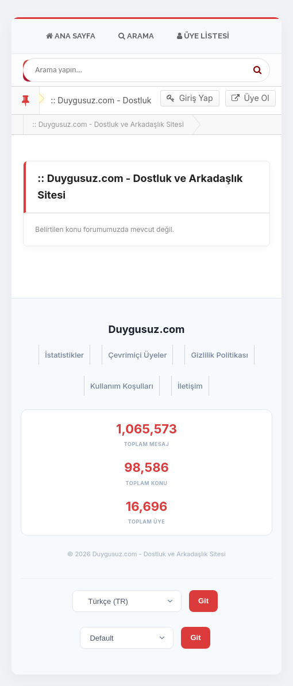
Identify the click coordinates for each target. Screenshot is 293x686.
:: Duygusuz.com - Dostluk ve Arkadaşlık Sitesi (107, 124)
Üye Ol (250, 98)
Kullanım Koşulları (121, 385)
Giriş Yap (190, 98)
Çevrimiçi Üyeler (137, 354)
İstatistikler (64, 354)
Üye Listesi (203, 36)
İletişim (190, 385)
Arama (136, 36)
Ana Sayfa (70, 36)
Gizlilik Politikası (219, 354)
